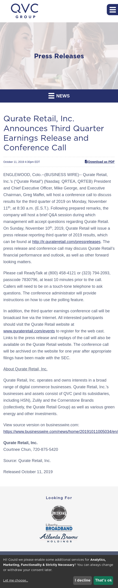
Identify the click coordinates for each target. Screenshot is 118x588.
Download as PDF (99, 162)
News (59, 95)
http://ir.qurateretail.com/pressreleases (66, 241)
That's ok (103, 580)
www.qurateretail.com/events (29, 331)
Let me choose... (15, 580)
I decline (82, 580)
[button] (112, 9)
